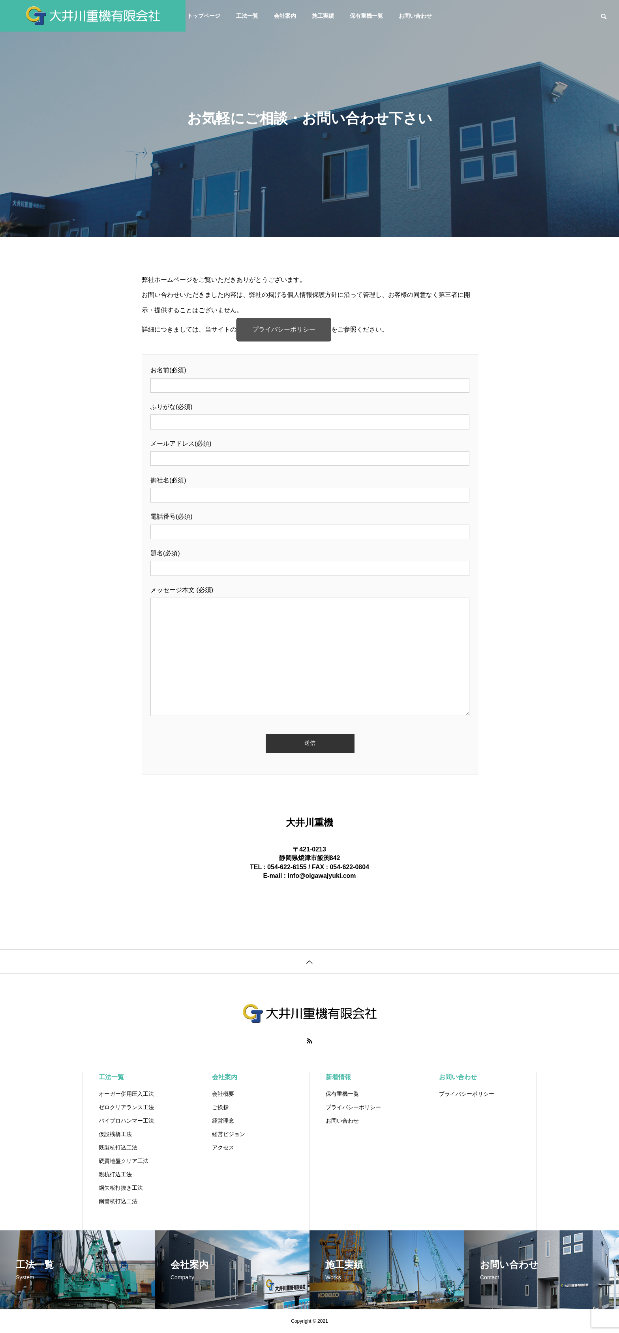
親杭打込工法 (115, 1174)
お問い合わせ (415, 16)
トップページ (203, 16)
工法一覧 (247, 16)
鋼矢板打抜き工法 (121, 1188)
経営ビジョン (228, 1134)
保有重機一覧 (366, 16)
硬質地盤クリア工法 (123, 1161)
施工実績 (323, 16)
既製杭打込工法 (118, 1147)
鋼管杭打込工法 (118, 1201)
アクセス (223, 1147)
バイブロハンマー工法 (126, 1120)
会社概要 (223, 1094)
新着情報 (338, 1077)
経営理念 (223, 1120)
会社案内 (285, 16)
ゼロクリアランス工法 (126, 1107)
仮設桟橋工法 (115, 1134)
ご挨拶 (220, 1107)
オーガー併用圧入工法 (126, 1094)
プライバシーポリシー (283, 329)
